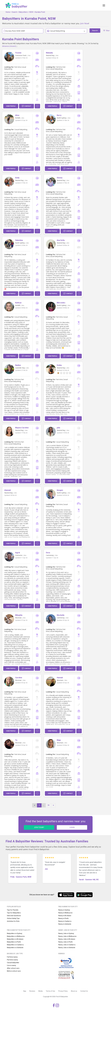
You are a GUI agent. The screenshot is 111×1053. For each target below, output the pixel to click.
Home (8, 12)
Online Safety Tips (13, 918)
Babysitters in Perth (14, 942)
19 (48, 805)
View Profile (10, 106)
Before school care (14, 971)
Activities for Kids (13, 921)
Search (14, 12)
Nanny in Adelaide (64, 924)
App (24, 991)
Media (40, 991)
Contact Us (84, 991)
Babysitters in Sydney (14, 933)
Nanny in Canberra (64, 921)
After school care (13, 968)
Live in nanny (11, 965)
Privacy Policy (63, 991)
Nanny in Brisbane (64, 915)
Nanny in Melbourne (65, 913)
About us (74, 991)
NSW (31, 12)
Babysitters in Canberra (15, 945)
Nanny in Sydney (64, 910)
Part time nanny (12, 960)
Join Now (84, 23)
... (43, 805)
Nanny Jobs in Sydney (66, 933)
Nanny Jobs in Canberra (66, 945)
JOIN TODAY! (39, 827)
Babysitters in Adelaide (15, 947)
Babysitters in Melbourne (16, 936)
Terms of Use (50, 991)
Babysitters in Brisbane (15, 939)
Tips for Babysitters (14, 913)
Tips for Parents (12, 910)
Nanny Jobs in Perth (65, 942)
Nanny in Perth (63, 918)
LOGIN (72, 827)
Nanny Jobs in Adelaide (66, 947)
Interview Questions (14, 915)
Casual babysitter (13, 962)
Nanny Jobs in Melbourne (67, 936)
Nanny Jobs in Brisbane (66, 939)
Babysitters (23, 12)
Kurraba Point (40, 12)
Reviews (32, 991)
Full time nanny (12, 957)
